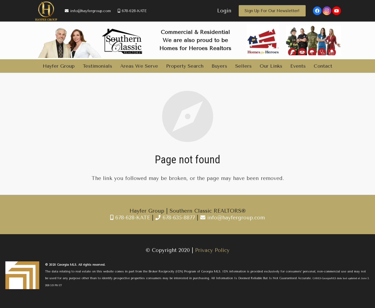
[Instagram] (327, 10)
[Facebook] (317, 10)
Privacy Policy (212, 250)
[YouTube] (336, 10)
